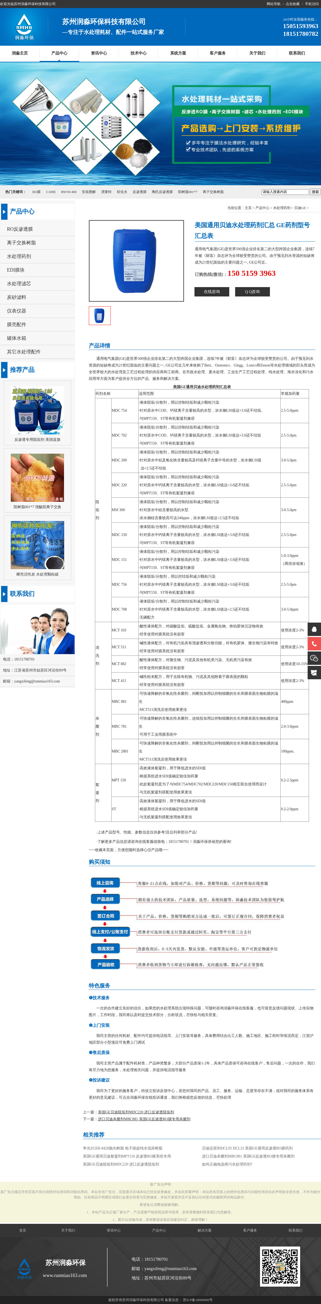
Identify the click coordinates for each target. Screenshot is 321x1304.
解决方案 (205, 1230)
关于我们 (257, 53)
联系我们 (297, 53)
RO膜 (36, 192)
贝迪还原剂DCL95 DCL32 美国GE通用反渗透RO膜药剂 (247, 1148)
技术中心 (139, 53)
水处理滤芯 (19, 283)
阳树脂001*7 (187, 192)
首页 (22, 1230)
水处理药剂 (282, 208)
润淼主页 (20, 53)
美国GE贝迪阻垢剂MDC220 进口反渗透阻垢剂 (136, 1112)
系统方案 (178, 53)
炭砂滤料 (16, 297)
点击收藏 (293, 4)
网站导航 (274, 4)
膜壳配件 (16, 324)
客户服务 (218, 53)
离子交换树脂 (213, 192)
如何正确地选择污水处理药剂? (227, 1164)
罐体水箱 (16, 338)
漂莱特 (106, 192)
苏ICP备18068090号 (198, 1300)
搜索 (315, 192)
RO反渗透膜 (20, 229)
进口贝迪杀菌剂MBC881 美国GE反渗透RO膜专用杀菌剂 (144, 1119)
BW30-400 (69, 192)
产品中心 (59, 53)
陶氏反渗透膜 (162, 192)
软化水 (122, 192)
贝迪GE (300, 208)
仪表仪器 (16, 311)
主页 (248, 208)
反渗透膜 (140, 192)
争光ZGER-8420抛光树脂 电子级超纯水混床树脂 (122, 1148)
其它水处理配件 (24, 351)
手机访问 (312, 4)
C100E (51, 192)
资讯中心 (99, 53)
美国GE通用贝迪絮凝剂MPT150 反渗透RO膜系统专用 (127, 1156)
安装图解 (89, 192)
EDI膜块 (16, 270)
